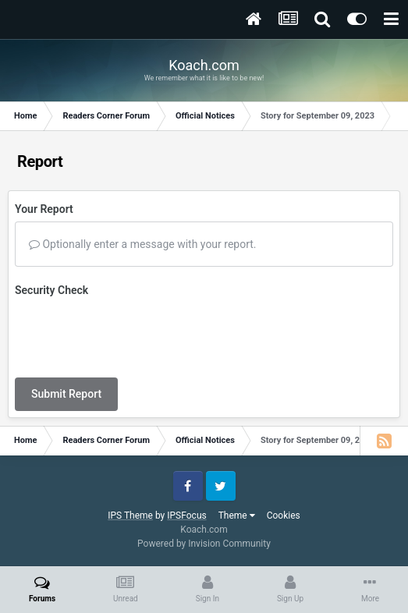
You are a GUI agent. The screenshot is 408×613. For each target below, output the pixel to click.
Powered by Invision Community (204, 543)
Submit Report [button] (66, 394)
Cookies (283, 515)
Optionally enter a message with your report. (143, 244)
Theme (236, 515)
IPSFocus (186, 515)
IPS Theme (130, 515)
